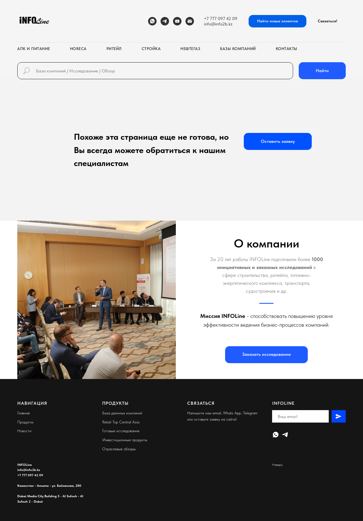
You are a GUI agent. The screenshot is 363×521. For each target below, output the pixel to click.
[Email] (189, 21)
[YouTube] (177, 21)
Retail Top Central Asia (120, 422)
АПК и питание (33, 48)
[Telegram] (165, 21)
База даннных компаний (122, 413)
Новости (24, 431)
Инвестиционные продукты (124, 440)
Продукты (25, 422)
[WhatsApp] (152, 21)
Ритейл (114, 48)
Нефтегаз (190, 48)
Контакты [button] (286, 48)
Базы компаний (238, 48)
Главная (23, 413)
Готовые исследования (120, 431)
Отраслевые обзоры (119, 449)
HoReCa (78, 48)
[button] (327, 21)
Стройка (151, 48)
